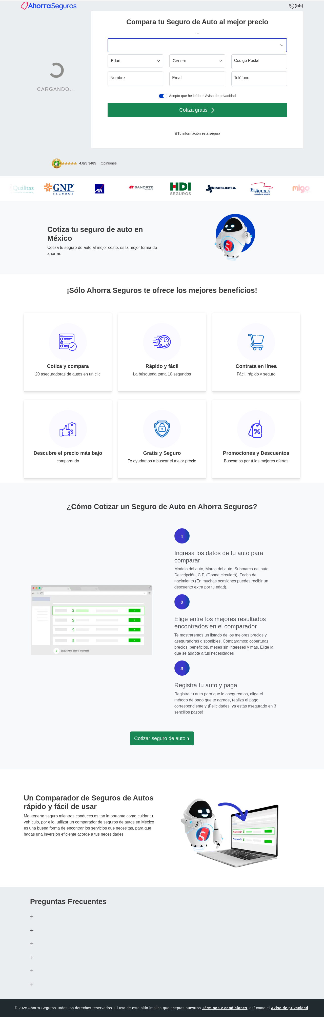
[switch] (163, 96)
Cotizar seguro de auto (162, 738)
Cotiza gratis (197, 110)
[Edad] (135, 60)
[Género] (197, 60)
